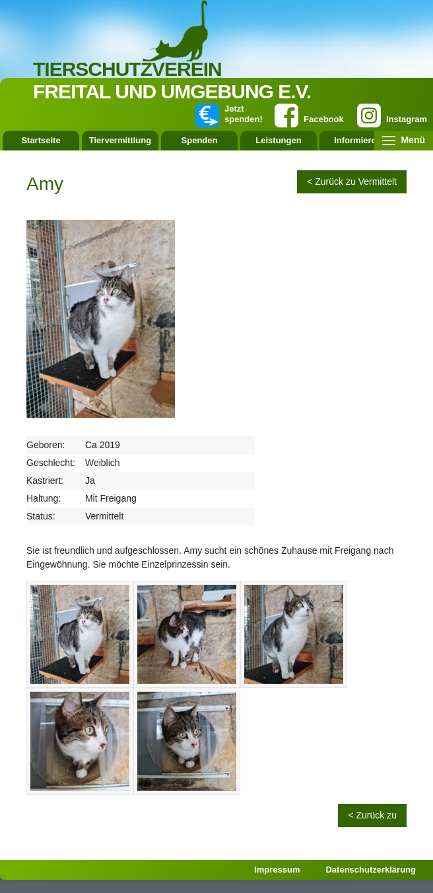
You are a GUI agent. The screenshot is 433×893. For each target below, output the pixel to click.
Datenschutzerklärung (370, 870)
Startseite (40, 140)
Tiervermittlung (120, 140)
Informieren (358, 140)
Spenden (200, 140)
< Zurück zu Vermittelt (352, 181)
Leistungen (278, 140)
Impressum (277, 870)
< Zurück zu (372, 815)
